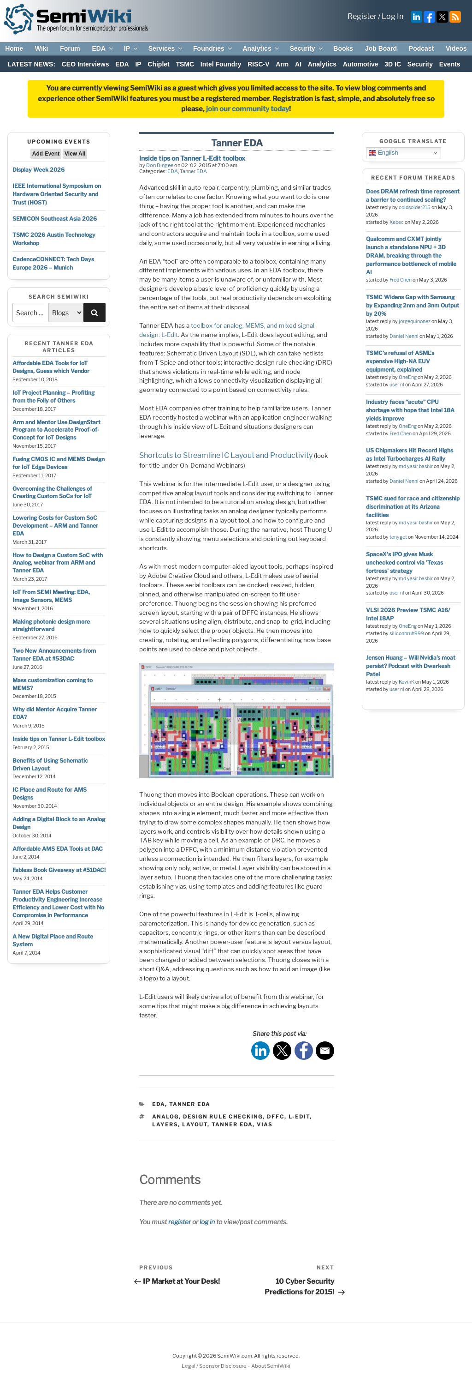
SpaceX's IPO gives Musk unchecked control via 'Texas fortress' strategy (404, 562)
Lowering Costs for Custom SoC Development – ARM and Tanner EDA (55, 525)
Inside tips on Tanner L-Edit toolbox (58, 738)
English (383, 152)
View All (75, 153)
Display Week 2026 (38, 169)
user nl (396, 385)
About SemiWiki (270, 1366)
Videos (456, 48)
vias (264, 1124)
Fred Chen (400, 280)
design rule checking (223, 1116)
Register (362, 16)
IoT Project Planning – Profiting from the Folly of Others (53, 396)
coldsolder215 (415, 207)
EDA (103, 48)
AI (298, 64)
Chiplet (158, 64)
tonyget (398, 537)
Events (449, 64)
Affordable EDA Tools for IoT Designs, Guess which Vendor (50, 367)
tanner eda (232, 1124)
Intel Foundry (221, 64)
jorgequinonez (415, 322)
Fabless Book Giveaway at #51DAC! (59, 869)
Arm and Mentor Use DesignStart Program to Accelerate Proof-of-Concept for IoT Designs (56, 430)
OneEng (408, 377)
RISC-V (258, 64)
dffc (275, 1116)
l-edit (299, 1116)
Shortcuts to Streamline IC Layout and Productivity (226, 455)
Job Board (381, 48)
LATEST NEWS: (31, 64)
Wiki (41, 48)
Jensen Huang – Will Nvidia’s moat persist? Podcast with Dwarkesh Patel (410, 666)
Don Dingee (159, 165)
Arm (282, 64)
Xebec (396, 222)
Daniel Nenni (404, 336)
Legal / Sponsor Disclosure (215, 1366)
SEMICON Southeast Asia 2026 (54, 218)
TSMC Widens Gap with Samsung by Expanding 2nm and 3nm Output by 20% (412, 305)
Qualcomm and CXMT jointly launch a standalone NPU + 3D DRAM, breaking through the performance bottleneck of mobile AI (411, 255)
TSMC (185, 64)
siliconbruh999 (406, 634)
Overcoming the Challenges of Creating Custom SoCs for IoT (52, 492)
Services (166, 48)
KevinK (406, 682)
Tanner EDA (193, 171)
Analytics (261, 48)
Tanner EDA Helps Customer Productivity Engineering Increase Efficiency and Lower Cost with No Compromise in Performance (58, 903)
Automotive (360, 64)
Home (14, 48)
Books (343, 48)
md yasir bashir (416, 466)
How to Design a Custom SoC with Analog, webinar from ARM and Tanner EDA (57, 563)
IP (131, 48)
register (179, 1222)
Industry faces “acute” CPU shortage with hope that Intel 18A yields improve (410, 410)
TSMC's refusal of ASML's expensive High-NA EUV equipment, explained (400, 361)
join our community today (247, 109)
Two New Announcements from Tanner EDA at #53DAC (54, 654)
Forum (70, 48)
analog (165, 1116)
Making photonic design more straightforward (51, 625)
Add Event (45, 153)
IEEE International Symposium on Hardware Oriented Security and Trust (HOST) (56, 194)
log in (207, 1222)
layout (194, 1124)
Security (306, 48)
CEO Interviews (85, 64)
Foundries (213, 48)
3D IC (392, 64)
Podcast (421, 48)
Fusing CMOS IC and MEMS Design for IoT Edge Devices (58, 463)
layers (165, 1124)
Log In (392, 16)
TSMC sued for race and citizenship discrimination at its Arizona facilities (413, 506)
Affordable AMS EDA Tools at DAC (57, 848)
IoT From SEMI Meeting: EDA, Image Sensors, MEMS (51, 596)
